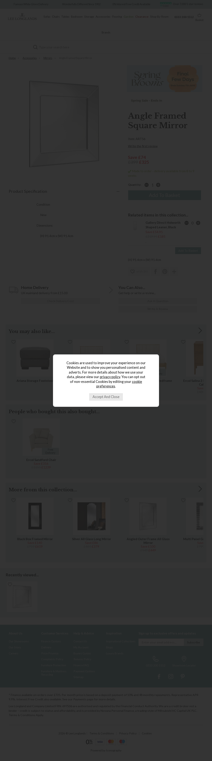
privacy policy (110, 377)
